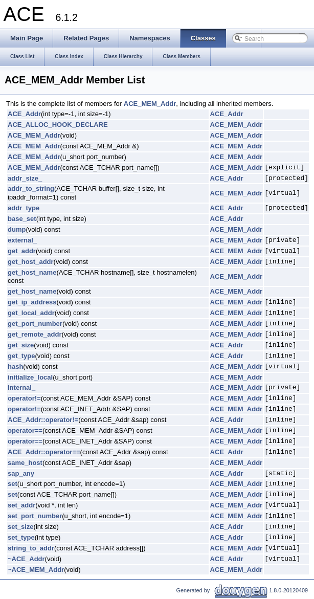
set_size (21, 526)
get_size (21, 345)
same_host (25, 463)
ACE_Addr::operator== (44, 452)
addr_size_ (25, 178)
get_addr (22, 251)
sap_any (21, 473)
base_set (22, 219)
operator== (25, 430)
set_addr (21, 505)
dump (17, 229)
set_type (21, 537)
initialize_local (30, 377)
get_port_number (35, 323)
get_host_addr (31, 261)
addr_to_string (31, 188)
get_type (21, 356)
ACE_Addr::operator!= (43, 420)
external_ (22, 240)
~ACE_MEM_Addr (36, 569)
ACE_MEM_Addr (150, 103)
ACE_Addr (24, 114)
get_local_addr (31, 313)
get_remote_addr (34, 334)
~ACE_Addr (26, 559)
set (12, 483)
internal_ (21, 387)
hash (15, 366)
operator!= (24, 398)
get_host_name (32, 272)
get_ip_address (32, 302)
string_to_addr (31, 548)
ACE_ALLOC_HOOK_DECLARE (58, 124)
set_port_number (35, 516)
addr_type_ (25, 208)
